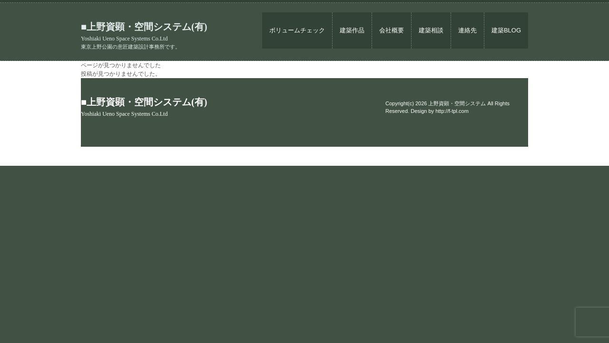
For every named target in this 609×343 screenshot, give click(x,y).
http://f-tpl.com (452, 111)
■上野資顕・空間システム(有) (144, 31)
